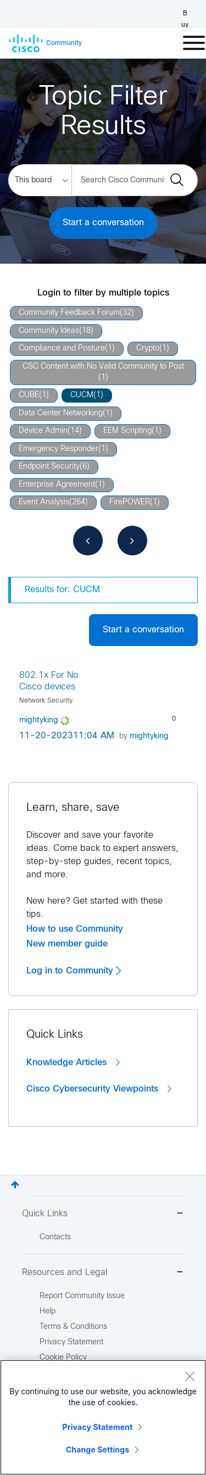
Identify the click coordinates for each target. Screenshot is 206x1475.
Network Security (46, 701)
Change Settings (97, 1449)
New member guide (67, 944)
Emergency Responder (58, 449)
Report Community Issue (82, 1296)
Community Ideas (49, 331)
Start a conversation (103, 223)
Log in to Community (73, 971)
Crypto (147, 348)
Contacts (55, 1237)
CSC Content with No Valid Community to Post (103, 366)
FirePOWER (129, 502)
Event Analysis (44, 502)
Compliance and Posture (62, 348)
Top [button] (15, 1184)
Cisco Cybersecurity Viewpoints (98, 1088)
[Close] (189, 1376)
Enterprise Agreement (57, 484)
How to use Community (74, 929)
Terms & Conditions (73, 1327)
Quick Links (103, 1214)
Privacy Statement (98, 1427)
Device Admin (43, 431)
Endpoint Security (49, 466)
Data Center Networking (61, 413)
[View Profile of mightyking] (38, 720)
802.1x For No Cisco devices (48, 681)
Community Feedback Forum (69, 312)
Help (47, 1311)
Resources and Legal (103, 1273)
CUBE (29, 395)
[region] (103, 1417)
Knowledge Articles (73, 1062)
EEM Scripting (127, 431)
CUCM (81, 395)
